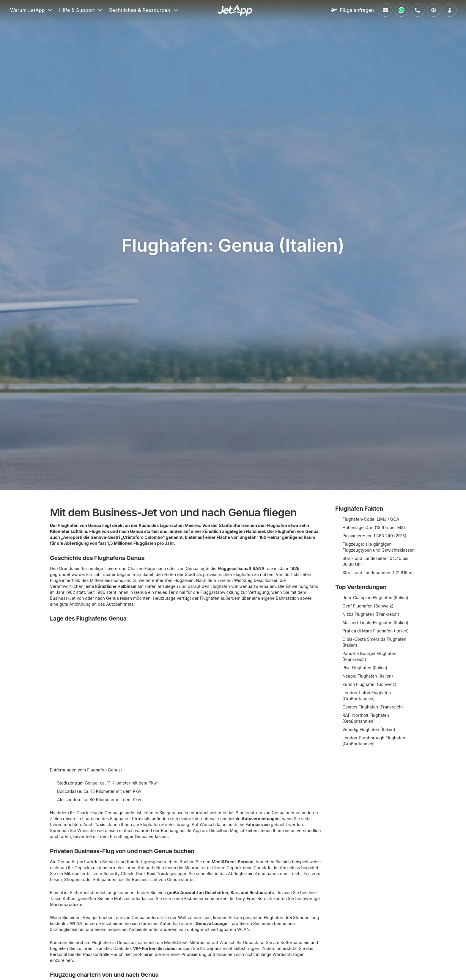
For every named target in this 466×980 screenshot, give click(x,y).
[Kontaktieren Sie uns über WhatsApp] (401, 10)
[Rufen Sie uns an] (417, 10)
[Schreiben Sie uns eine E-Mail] (385, 10)
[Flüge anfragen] (352, 10)
